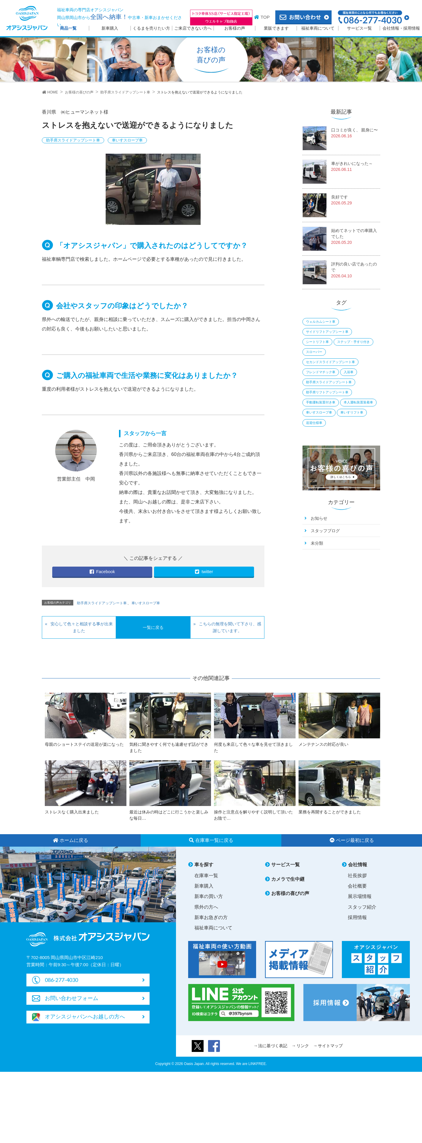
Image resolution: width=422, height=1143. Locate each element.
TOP (265, 17)
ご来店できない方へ (193, 28)
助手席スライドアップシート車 (73, 140)
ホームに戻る (70, 840)
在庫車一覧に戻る (211, 840)
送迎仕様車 (314, 423)
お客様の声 (234, 28)
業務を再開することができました (330, 812)
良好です (339, 197)
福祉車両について (317, 28)
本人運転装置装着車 (358, 402)
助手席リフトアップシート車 (327, 392)
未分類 (317, 543)
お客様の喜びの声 (290, 893)
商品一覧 (68, 28)
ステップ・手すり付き (353, 342)
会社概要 (357, 885)
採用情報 (357, 917)
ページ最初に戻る (352, 840)
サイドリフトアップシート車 (327, 331)
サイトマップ (330, 1045)
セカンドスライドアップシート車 (330, 362)
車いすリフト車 (351, 412)
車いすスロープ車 (127, 140)
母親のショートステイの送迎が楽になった (84, 744)
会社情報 (357, 864)
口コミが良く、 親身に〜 (354, 130)
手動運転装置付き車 (320, 402)
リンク (302, 1045)
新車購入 (109, 28)
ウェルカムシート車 (320, 321)
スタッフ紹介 (362, 907)
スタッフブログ (325, 530)
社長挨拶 (357, 875)
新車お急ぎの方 (211, 917)
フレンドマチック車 (320, 372)
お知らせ (319, 518)
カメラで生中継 (287, 879)
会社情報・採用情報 (401, 28)
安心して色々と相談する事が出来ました (81, 627)
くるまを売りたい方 (151, 28)
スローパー (314, 352)
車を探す (203, 864)
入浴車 (348, 372)
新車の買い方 (208, 896)
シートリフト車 (317, 342)
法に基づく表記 (272, 1045)
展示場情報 (360, 896)
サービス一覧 (359, 28)
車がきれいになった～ (352, 163)
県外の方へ (206, 907)
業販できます (276, 28)
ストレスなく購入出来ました (72, 812)
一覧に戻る (153, 627)
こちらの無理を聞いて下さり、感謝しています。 (230, 627)
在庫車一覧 (206, 875)
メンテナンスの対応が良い (323, 744)
